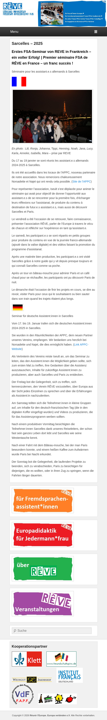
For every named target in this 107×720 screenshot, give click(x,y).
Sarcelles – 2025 (27, 43)
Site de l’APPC (81, 181)
